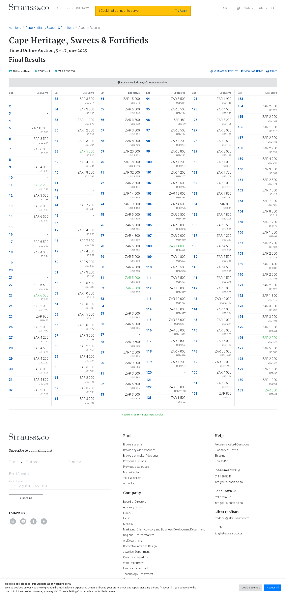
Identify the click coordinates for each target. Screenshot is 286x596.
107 (149, 236)
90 (102, 363)
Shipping (219, 455)
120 (149, 372)
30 (11, 369)
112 (149, 288)
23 (11, 295)
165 (240, 222)
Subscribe (25, 498)
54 (56, 304)
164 (240, 211)
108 (149, 246)
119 (149, 362)
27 (11, 337)
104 (149, 204)
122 (149, 387)
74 (102, 204)
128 (194, 141)
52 (56, 283)
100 (149, 162)
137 (194, 236)
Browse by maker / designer (140, 455)
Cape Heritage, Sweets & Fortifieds (49, 28)
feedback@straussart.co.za (231, 518)
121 (149, 380)
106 (149, 225)
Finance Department (135, 568)
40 (56, 172)
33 (56, 99)
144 (194, 309)
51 (56, 272)
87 (102, 334)
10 (11, 178)
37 (56, 141)
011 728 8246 (223, 476)
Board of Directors (134, 501)
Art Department (132, 540)
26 (11, 327)
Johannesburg (225, 470)
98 (148, 141)
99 (148, 151)
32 (11, 390)
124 (194, 99)
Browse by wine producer (139, 450)
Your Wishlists (132, 477)
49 (56, 251)
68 (102, 141)
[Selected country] (13, 486)
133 (194, 193)
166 (240, 232)
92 (102, 384)
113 (149, 299)
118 (149, 351)
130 (194, 162)
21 (11, 277)
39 (56, 162)
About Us (129, 483)
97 (148, 130)
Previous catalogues (136, 466)
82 (102, 288)
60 (56, 367)
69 (102, 151)
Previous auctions (134, 461)
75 (102, 214)
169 (240, 264)
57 (56, 335)
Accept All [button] (273, 587)
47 (56, 230)
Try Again (181, 10)
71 (102, 172)
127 (194, 130)
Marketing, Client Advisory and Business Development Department (164, 529)
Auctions (15, 28)
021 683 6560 (223, 497)
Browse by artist (133, 444)
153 (240, 99)
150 (194, 372)
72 (102, 183)
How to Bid (221, 461)
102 (149, 183)
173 (240, 306)
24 (11, 306)
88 (102, 342)
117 (149, 341)
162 (240, 190)
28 (11, 348)
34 (56, 109)
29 (11, 358)
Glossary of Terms (226, 450)
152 (194, 393)
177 (240, 348)
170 (240, 274)
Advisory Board (133, 507)
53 (56, 293)
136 (194, 225)
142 (194, 288)
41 (56, 183)
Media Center (131, 472)
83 (102, 299)
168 (240, 253)
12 (11, 195)
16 (11, 234)
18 (11, 252)
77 (102, 236)
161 (240, 180)
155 (240, 117)
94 (148, 99)
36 (56, 130)
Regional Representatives (139, 535)
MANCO (128, 523)
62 (56, 388)
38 (56, 151)
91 (102, 373)
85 (102, 313)
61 (56, 378)
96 (148, 120)
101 (149, 172)
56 (56, 325)
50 (56, 262)
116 (149, 330)
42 (56, 190)
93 (102, 394)
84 (102, 306)
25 (11, 316)
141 (194, 278)
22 (11, 285)
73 (102, 193)
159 (240, 159)
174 (240, 317)
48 (56, 241)
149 (194, 362)
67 (102, 130)
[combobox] (16, 461)
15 (11, 227)
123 (149, 398)
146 (194, 330)
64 (102, 99)
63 (56, 399)
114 (149, 309)
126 (194, 120)
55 (56, 314)
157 (240, 138)
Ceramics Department (136, 557)
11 (11, 185)
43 (56, 198)
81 (102, 278)
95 (148, 109)
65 (102, 109)
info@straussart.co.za (228, 482)
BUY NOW (82, 8)
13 (11, 206)
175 (240, 327)
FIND (224, 8)
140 (194, 267)
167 (240, 243)
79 (102, 257)
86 (102, 324)
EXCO (126, 518)
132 (194, 183)
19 (11, 263)
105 (149, 214)
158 (240, 148)
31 (11, 380)
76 (102, 225)
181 (240, 390)
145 (194, 320)
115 (149, 320)
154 (240, 106)
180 (240, 380)
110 (149, 267)
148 (194, 351)
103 (149, 193)
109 (149, 257)
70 (102, 162)
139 (194, 257)
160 (240, 169)
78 (102, 246)
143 (194, 299)
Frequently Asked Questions (231, 444)
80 (102, 267)
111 (149, 278)
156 (240, 127)
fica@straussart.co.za (228, 533)
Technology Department (138, 574)
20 (11, 270)
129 (194, 151)
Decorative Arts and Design (140, 546)
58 (56, 346)
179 (240, 369)
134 (194, 204)
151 (194, 383)
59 (56, 356)
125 (194, 109)
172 (240, 296)
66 (102, 120)
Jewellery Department (136, 551)
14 (11, 216)
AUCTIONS (63, 8)
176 (240, 338)
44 (56, 205)
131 (194, 172)
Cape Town (223, 491)
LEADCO (128, 512)
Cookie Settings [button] (251, 587)
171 (240, 285)
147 (194, 341)
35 (56, 120)
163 (240, 201)
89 (102, 352)
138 (194, 246)
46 (56, 223)
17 (11, 242)
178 (240, 359)
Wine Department (133, 562)
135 (194, 214)
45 (56, 215)
